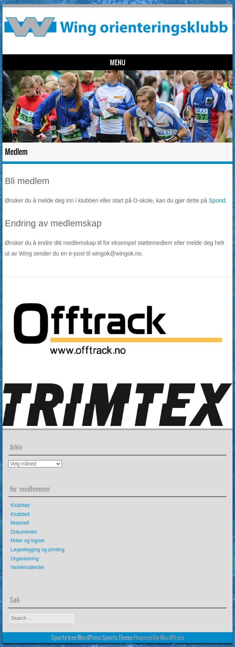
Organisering (25, 559)
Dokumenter (24, 532)
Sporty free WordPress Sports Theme (92, 637)
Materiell (20, 523)
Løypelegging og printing (37, 550)
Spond (217, 200)
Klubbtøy (20, 505)
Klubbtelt (20, 514)
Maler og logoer (28, 540)
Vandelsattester (28, 567)
